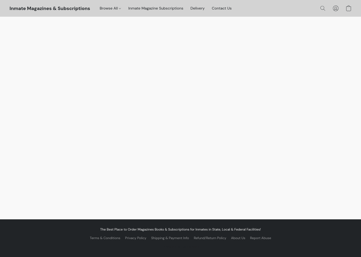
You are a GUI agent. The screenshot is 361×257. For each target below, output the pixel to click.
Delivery (197, 8)
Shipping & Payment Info (170, 238)
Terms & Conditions (105, 238)
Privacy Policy (135, 238)
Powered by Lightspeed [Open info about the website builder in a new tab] (180, 246)
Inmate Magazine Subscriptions (155, 8)
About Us (238, 238)
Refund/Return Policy (210, 238)
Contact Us (222, 8)
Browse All (110, 8)
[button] (50, 8)
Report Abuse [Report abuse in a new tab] (260, 238)
